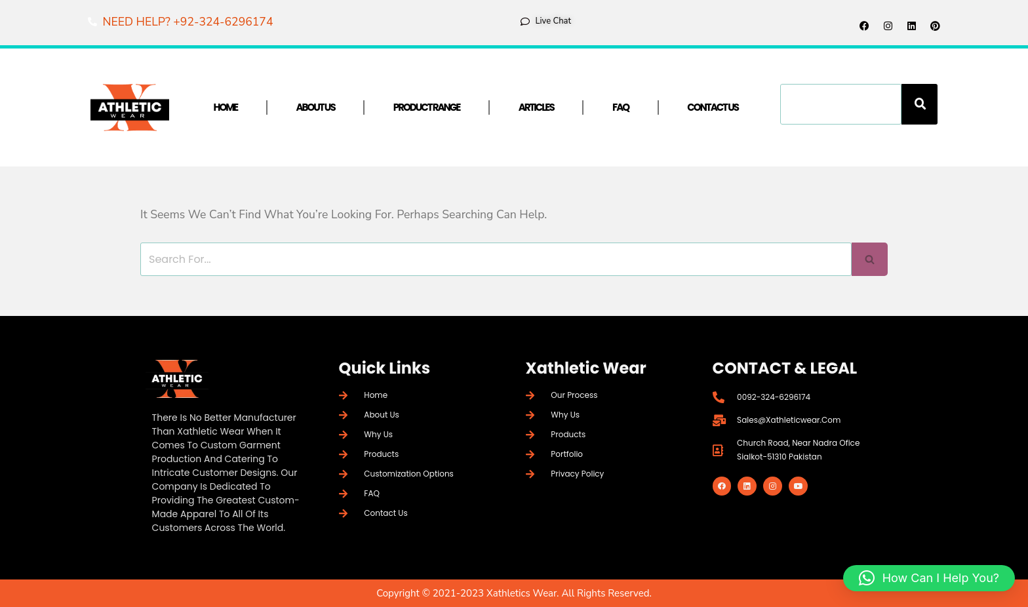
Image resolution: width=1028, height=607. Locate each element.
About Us (315, 107)
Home (226, 107)
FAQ (620, 107)
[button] (929, 578)
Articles (536, 107)
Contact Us (712, 107)
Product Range (426, 107)
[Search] (919, 104)
